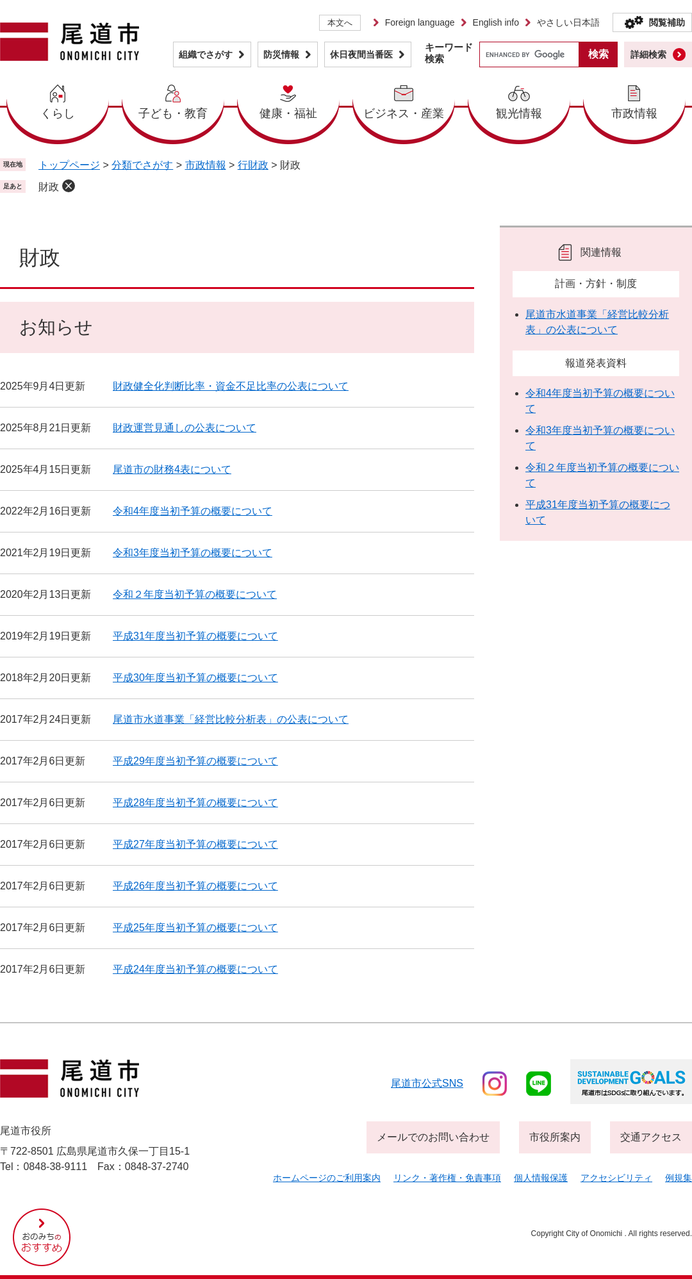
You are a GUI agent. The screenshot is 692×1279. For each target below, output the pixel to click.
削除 (68, 185)
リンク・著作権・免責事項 (447, 1178)
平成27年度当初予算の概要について (195, 844)
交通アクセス (651, 1137)
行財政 (253, 165)
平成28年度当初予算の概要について (195, 802)
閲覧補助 (667, 22)
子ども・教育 (173, 113)
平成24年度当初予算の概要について (195, 969)
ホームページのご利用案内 (327, 1178)
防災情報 (281, 54)
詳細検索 (648, 54)
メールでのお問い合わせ (433, 1137)
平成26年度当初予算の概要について (195, 885)
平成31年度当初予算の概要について (195, 636)
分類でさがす (142, 165)
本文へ (339, 23)
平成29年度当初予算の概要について (195, 760)
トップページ (69, 165)
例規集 (678, 1178)
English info (496, 22)
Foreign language (420, 22)
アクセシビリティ (616, 1178)
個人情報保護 (541, 1178)
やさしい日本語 (568, 22)
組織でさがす (206, 54)
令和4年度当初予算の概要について (192, 511)
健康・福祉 (288, 113)
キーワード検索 (449, 53)
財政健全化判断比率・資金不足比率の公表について (231, 386)
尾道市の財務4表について (172, 469)
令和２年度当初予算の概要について (195, 594)
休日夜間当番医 (361, 54)
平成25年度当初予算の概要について (195, 927)
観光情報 (519, 113)
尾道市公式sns (427, 1083)
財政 (48, 186)
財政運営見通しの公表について (184, 427)
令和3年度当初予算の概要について (192, 552)
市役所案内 (555, 1137)
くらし (57, 113)
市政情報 (634, 113)
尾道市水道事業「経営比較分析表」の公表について (231, 719)
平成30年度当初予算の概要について (195, 677)
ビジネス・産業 (403, 113)
